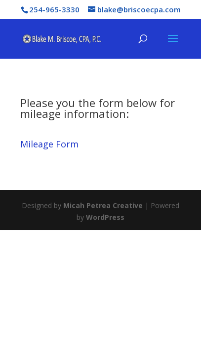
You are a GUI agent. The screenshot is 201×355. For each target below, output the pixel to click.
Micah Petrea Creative (103, 205)
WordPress (105, 217)
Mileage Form (49, 144)
